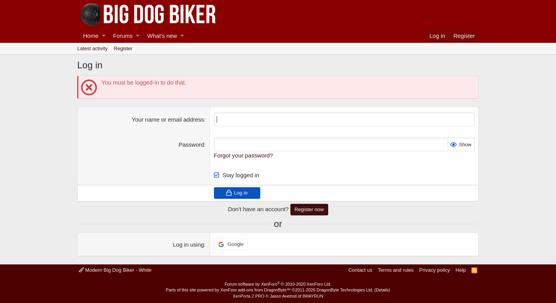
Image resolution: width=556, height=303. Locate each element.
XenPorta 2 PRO (248, 296)
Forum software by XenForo (278, 284)
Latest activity (92, 48)
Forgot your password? (243, 155)
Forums (123, 35)
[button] (103, 36)
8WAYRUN (312, 296)
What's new (162, 35)
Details (382, 290)
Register (123, 48)
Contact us (360, 270)
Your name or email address (168, 119)
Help (461, 270)
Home (90, 35)
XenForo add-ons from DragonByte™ (255, 290)
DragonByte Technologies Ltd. (345, 290)
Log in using (188, 244)
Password (191, 144)
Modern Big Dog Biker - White (115, 270)
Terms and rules (396, 270)
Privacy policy (434, 270)
